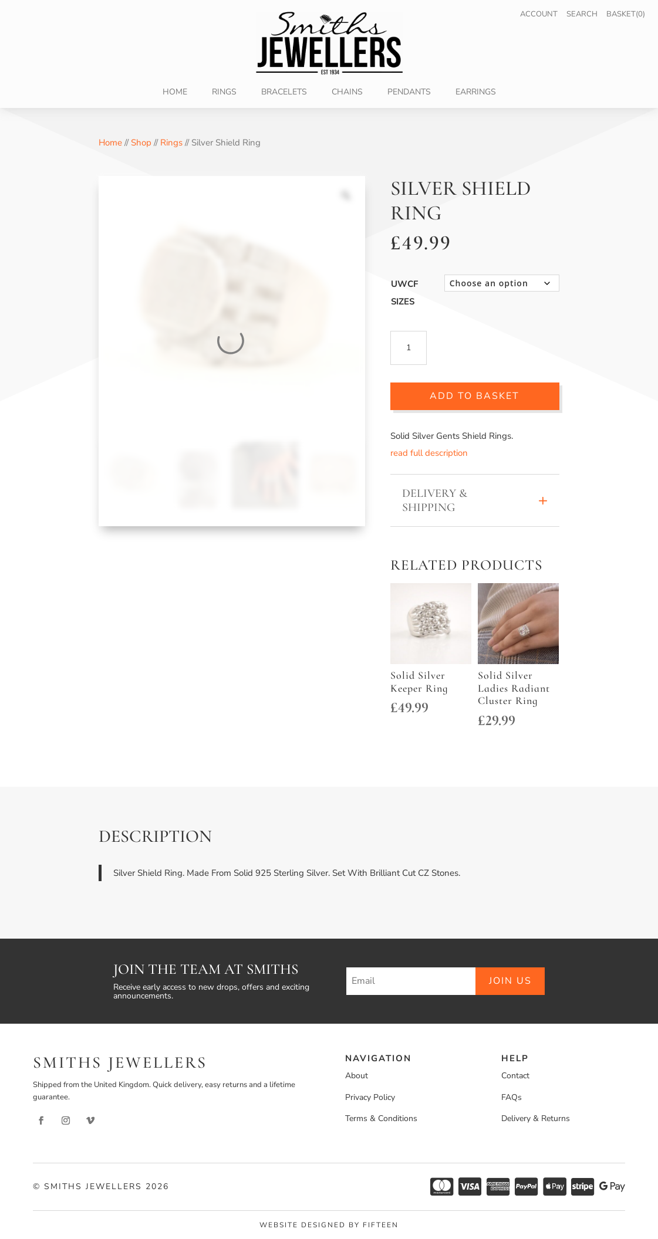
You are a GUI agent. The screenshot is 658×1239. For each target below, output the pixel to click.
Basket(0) (625, 14)
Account (539, 14)
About (356, 1075)
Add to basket (474, 396)
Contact (515, 1075)
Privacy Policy (370, 1097)
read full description (429, 453)
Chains (347, 92)
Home (175, 92)
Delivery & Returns (535, 1118)
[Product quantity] (408, 347)
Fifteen (381, 1225)
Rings (224, 92)
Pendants (409, 92)
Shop (141, 142)
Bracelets (284, 92)
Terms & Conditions (381, 1118)
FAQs (511, 1097)
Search (582, 14)
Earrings (475, 92)
